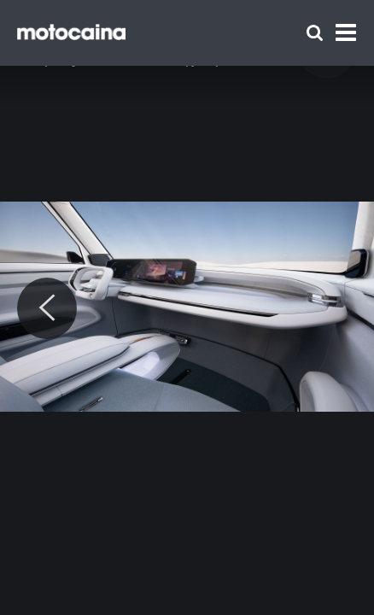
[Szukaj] (315, 33)
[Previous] (47, 308)
